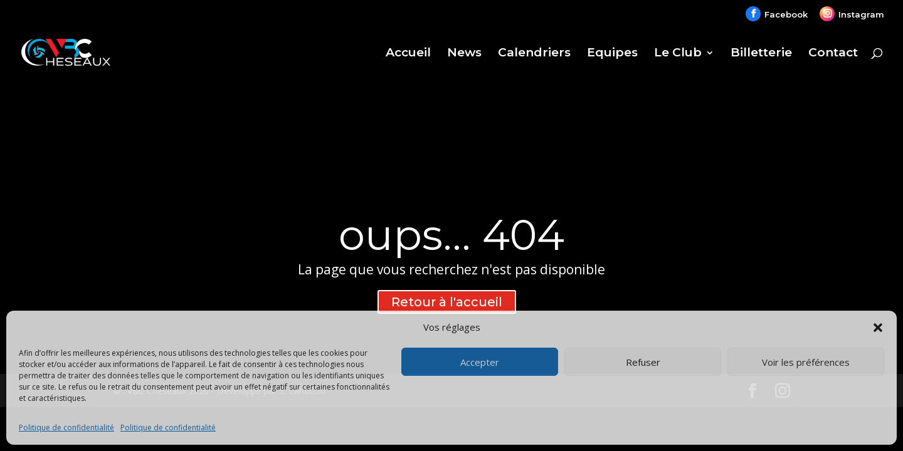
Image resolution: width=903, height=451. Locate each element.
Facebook (786, 14)
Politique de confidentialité (66, 427)
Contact (833, 54)
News (464, 54)
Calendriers (534, 54)
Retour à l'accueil (446, 301)
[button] (878, 327)
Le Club (678, 54)
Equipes (612, 54)
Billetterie (761, 54)
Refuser (643, 362)
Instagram (861, 14)
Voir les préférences (806, 362)
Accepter (479, 362)
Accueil (408, 54)
